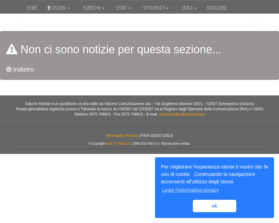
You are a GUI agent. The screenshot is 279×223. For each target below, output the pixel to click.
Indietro (20, 69)
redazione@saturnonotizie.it (182, 114)
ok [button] (214, 205)
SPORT (123, 7)
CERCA (189, 7)
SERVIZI (37, 23)
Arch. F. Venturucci (118, 143)
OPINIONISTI (156, 7)
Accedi (64, 23)
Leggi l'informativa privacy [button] (190, 190)
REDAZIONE (217, 7)
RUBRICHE (94, 7)
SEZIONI (59, 7)
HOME (32, 7)
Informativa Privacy (122, 135)
